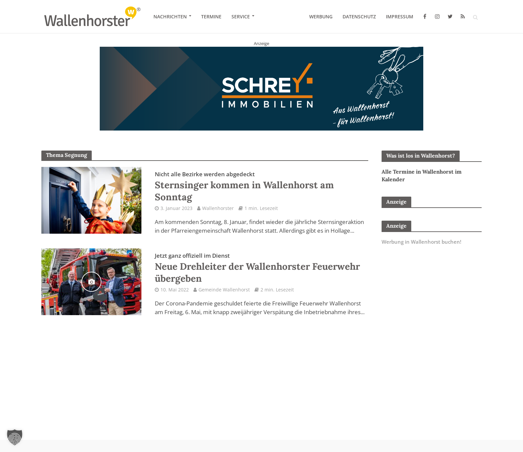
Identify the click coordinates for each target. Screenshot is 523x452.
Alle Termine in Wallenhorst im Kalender (422, 175)
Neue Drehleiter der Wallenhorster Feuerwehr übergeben (257, 268)
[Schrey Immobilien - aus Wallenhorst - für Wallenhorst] (261, 88)
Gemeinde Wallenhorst (224, 289)
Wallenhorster (218, 208)
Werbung (321, 16)
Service (240, 16)
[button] (14, 437)
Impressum (399, 16)
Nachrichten (170, 16)
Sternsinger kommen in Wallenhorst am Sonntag (244, 186)
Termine (211, 16)
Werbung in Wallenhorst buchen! (421, 241)
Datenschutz (359, 16)
